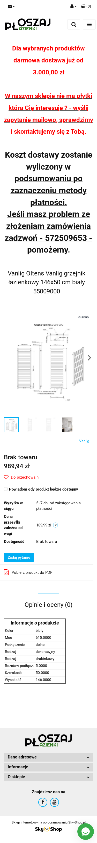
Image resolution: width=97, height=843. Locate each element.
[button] (86, 6)
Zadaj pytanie (19, 557)
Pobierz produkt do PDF (28, 572)
